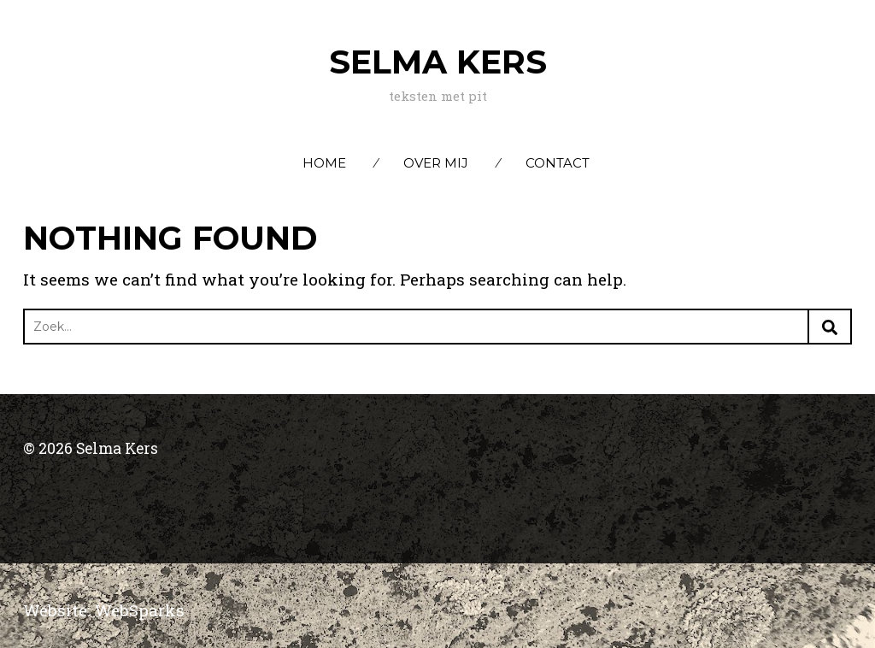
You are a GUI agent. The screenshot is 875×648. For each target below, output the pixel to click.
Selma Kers (438, 62)
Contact (558, 163)
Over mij (435, 163)
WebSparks (140, 610)
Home (324, 163)
